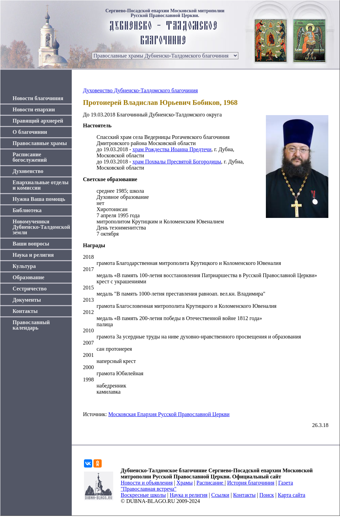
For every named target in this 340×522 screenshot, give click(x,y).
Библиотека (27, 210)
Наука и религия (33, 255)
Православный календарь (31, 325)
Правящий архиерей (38, 121)
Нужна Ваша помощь (39, 199)
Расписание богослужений (30, 157)
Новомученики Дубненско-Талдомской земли (41, 227)
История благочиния (250, 483)
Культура (24, 266)
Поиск (266, 495)
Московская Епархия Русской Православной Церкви (169, 414)
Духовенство (28, 171)
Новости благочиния (38, 98)
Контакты (25, 311)
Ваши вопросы (31, 244)
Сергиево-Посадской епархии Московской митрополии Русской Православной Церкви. (164, 13)
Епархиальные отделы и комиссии (41, 185)
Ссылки (220, 495)
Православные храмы (40, 143)
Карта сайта (291, 495)
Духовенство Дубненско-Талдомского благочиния (140, 90)
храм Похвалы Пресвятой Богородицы (176, 161)
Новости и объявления (147, 483)
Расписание (211, 483)
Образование (28, 277)
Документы (27, 300)
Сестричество (30, 288)
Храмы (184, 483)
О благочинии (30, 132)
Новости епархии (34, 109)
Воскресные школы (143, 495)
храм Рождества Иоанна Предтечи (171, 149)
